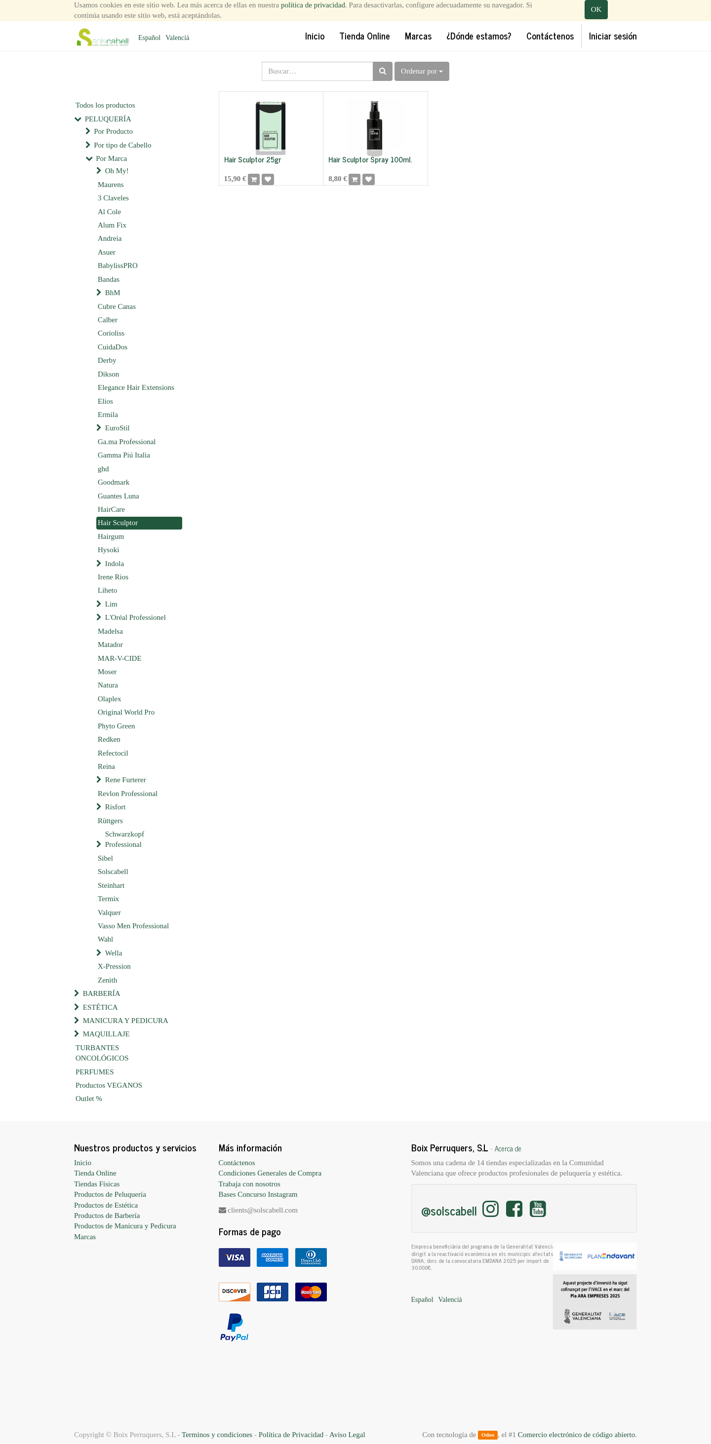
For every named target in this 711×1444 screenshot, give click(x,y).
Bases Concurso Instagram (258, 1194)
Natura (108, 685)
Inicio (82, 1163)
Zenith (107, 980)
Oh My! (117, 171)
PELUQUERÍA (108, 119)
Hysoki (108, 550)
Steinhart (111, 885)
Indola (114, 564)
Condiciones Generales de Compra (270, 1173)
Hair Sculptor (118, 523)
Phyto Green (116, 726)
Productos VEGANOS (109, 1085)
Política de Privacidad (291, 1435)
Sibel (105, 858)
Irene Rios (113, 577)
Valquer (109, 912)
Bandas (108, 279)
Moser (107, 672)
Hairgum (111, 536)
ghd (103, 469)
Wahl (105, 939)
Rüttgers (110, 821)
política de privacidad (313, 5)
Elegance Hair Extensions (136, 387)
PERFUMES (95, 1072)
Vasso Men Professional (133, 926)
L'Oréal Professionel (135, 617)
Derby (107, 360)
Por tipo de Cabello (122, 145)
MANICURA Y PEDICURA (125, 1021)
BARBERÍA (101, 993)
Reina (106, 766)
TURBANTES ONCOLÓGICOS (102, 1053)
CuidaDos (112, 347)
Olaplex (109, 699)
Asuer (107, 252)
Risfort (115, 807)
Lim (111, 604)
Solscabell (113, 871)
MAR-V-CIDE (120, 658)
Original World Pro (126, 712)
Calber (108, 320)
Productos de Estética (106, 1205)
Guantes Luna (118, 496)
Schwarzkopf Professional (124, 839)
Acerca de (508, 1148)
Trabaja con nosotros (249, 1184)
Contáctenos (237, 1163)
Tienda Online (95, 1173)
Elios (105, 401)
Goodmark (113, 482)
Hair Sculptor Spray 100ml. (370, 159)
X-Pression (114, 966)
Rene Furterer (125, 780)
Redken (109, 739)
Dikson (108, 374)
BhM (112, 293)
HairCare (111, 509)
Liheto (107, 590)
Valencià (177, 37)
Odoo (487, 1435)
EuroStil (117, 428)
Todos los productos (105, 105)
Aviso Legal (347, 1435)
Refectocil (113, 753)
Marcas (85, 1237)
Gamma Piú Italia (124, 455)
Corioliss (111, 333)
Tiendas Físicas (96, 1184)
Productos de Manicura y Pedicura (125, 1226)
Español (149, 37)
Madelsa (110, 631)
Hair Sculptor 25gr (252, 159)
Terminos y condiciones (217, 1435)
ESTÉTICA (100, 1007)
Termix (108, 899)
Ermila (108, 414)
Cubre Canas (117, 306)
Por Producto (113, 131)
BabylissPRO (118, 265)
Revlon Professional (128, 794)
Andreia (109, 238)
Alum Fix (112, 225)
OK (596, 9)
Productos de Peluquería (110, 1194)
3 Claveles (113, 198)
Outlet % (89, 1098)
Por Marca (111, 158)
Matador (110, 644)
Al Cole (109, 212)
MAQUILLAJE (106, 1034)
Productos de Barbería (107, 1215)
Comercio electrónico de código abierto (576, 1435)
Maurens (111, 185)
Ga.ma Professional (127, 442)
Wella (113, 953)
